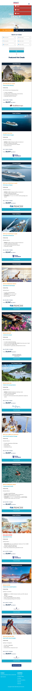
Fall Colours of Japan (8, 185)
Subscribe (19, 683)
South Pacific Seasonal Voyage (10, 436)
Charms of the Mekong (8, 85)
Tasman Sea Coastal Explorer (9, 586)
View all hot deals (16, 665)
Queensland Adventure (8, 235)
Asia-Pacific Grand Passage (9, 638)
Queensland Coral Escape (9, 285)
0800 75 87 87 (3, 676)
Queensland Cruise (7, 536)
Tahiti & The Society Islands (9, 385)
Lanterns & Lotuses (7, 335)
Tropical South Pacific (8, 486)
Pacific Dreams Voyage (8, 135)
